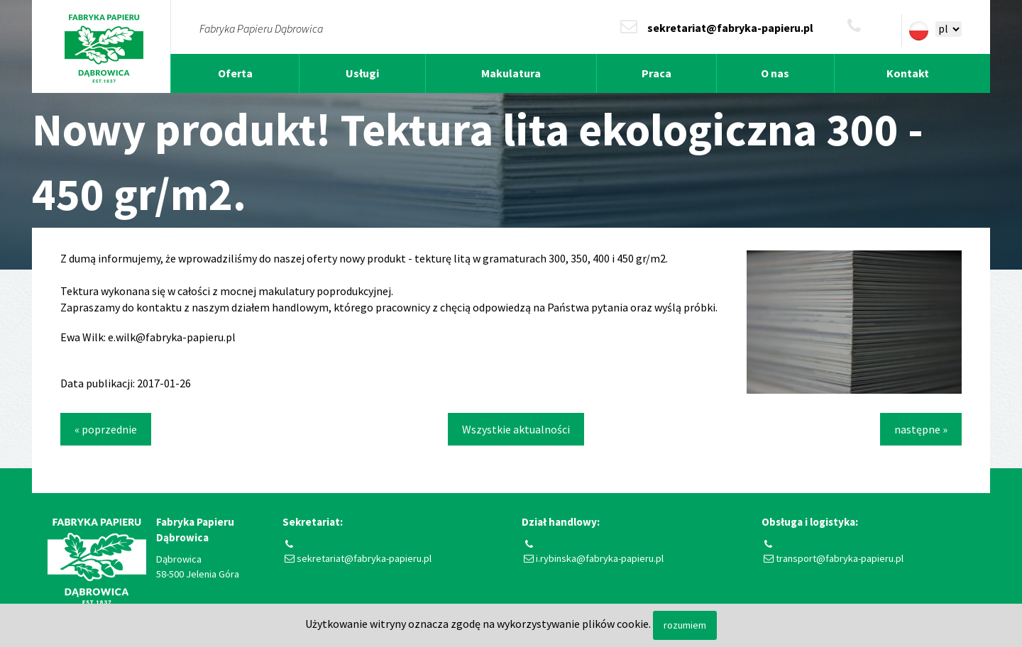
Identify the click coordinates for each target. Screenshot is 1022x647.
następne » (920, 429)
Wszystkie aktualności (516, 429)
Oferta (235, 73)
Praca (656, 73)
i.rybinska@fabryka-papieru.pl (600, 558)
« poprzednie (106, 429)
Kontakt (907, 73)
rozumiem (685, 625)
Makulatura (511, 73)
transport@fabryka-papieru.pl (839, 558)
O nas (775, 73)
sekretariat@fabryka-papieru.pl (730, 28)
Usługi (362, 73)
